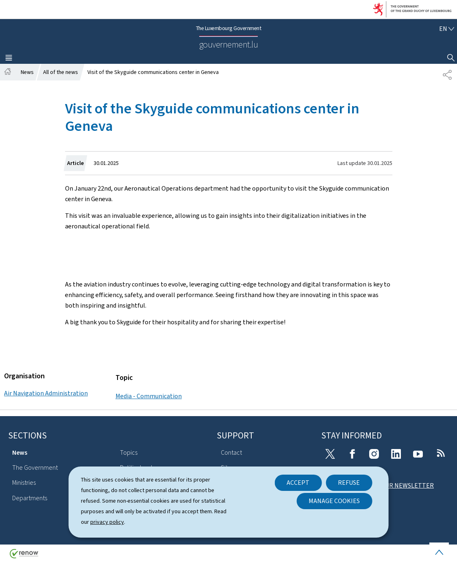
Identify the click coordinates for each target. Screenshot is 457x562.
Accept (298, 482)
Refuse (349, 482)
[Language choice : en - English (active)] (446, 28)
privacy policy (107, 522)
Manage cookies (334, 501)
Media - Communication (148, 396)
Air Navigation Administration (46, 393)
